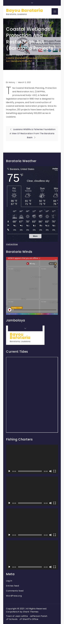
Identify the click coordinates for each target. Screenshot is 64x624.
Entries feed (12, 585)
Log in (9, 580)
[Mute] (50, 471)
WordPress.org (14, 595)
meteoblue (12, 244)
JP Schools (11, 619)
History (12, 82)
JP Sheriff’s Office (28, 619)
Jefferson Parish (38, 616)
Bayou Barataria (24, 10)
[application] (32, 459)
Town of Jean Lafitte (17, 616)
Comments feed (14, 590)
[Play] (9, 471)
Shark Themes (30, 611)
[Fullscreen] (54, 471)
